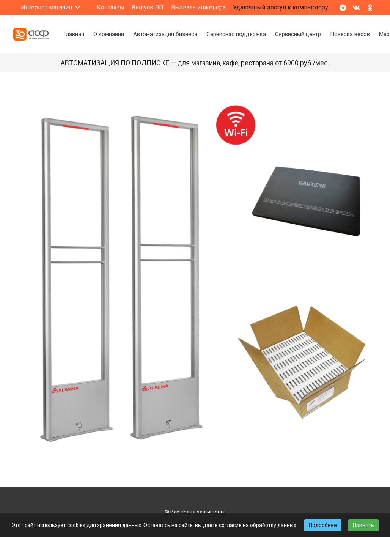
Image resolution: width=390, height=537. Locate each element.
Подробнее (323, 525)
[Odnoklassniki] (370, 7)
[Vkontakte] (356, 7)
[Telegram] (342, 7)
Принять (363, 525)
